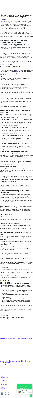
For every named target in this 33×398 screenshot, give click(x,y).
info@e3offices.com (4, 313)
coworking (3, 21)
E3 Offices (3, 285)
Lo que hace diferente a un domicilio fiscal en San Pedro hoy (15, 362)
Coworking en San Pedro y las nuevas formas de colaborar (16, 339)
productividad (18, 70)
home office (27, 22)
